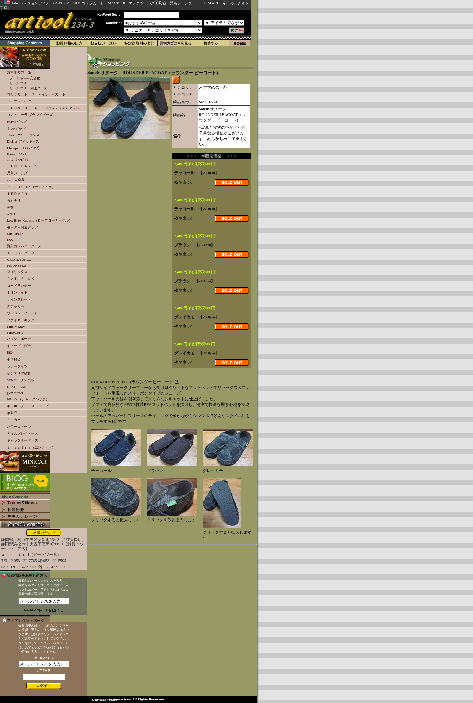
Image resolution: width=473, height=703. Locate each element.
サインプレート (19, 299)
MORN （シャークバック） (28, 399)
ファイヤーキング (20, 320)
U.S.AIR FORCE (19, 259)
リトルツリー (19, 83)
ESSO (11, 240)
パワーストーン (19, 426)
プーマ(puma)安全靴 (24, 78)
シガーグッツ (17, 366)
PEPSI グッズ (17, 121)
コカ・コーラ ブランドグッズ (30, 115)
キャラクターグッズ (22, 440)
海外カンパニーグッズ (24, 246)
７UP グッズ (16, 128)
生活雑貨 (14, 359)
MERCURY (15, 332)
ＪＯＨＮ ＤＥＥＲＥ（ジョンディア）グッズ (43, 108)
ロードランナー (19, 285)
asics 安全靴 (16, 180)
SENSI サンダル (20, 380)
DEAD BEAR (17, 387)
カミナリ (14, 200)
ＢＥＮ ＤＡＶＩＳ (22, 166)
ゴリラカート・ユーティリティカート (36, 94)
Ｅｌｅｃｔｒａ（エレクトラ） (31, 447)
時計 (10, 352)
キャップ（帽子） (20, 346)
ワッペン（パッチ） (22, 313)
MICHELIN (15, 234)
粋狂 (10, 207)
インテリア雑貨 (19, 373)
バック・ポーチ (19, 339)
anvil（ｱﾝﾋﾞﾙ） (18, 160)
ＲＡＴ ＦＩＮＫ (20, 279)
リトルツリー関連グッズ (28, 88)
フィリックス (17, 272)
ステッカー (15, 306)
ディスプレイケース (22, 433)
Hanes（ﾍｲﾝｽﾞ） (19, 154)
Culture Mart (16, 326)
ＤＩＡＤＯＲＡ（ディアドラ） (31, 187)
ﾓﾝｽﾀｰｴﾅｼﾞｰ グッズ (23, 135)
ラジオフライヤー (20, 101)
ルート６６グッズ (20, 253)
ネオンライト (17, 292)
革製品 (12, 413)
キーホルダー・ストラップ (27, 406)
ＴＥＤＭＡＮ (17, 194)
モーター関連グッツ (22, 227)
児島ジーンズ (17, 173)
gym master (15, 393)
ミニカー (14, 420)
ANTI (11, 214)
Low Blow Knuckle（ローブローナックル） (39, 220)
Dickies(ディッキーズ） (25, 141)
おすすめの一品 (19, 72)
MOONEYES (16, 265)
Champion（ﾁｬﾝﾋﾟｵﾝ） (24, 148)
